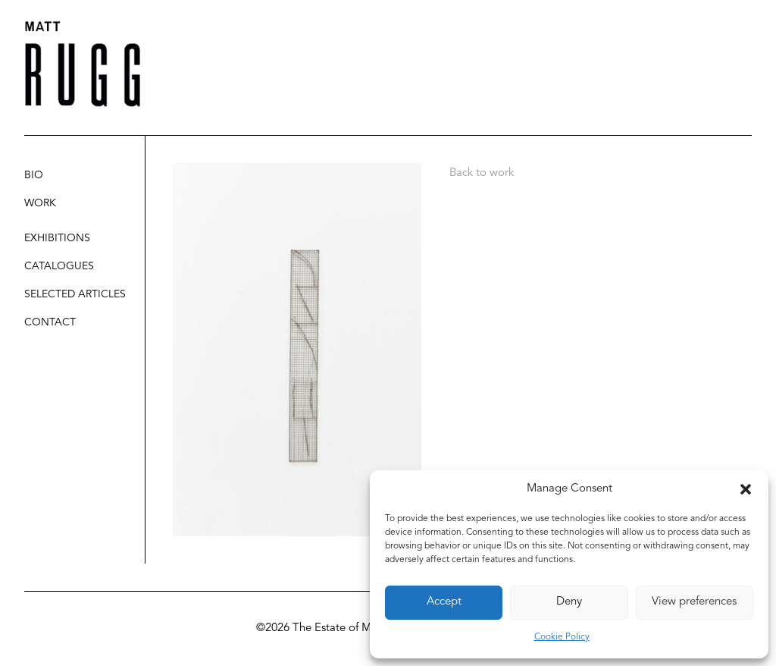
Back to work (481, 173)
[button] (745, 489)
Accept (444, 602)
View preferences (694, 602)
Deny (569, 602)
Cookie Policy (562, 637)
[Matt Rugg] (82, 64)
